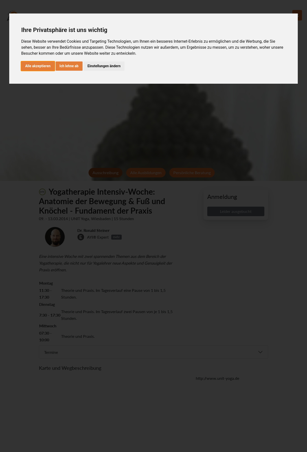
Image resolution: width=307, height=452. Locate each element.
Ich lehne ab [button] (69, 66)
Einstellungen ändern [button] (104, 66)
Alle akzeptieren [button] (38, 66)
